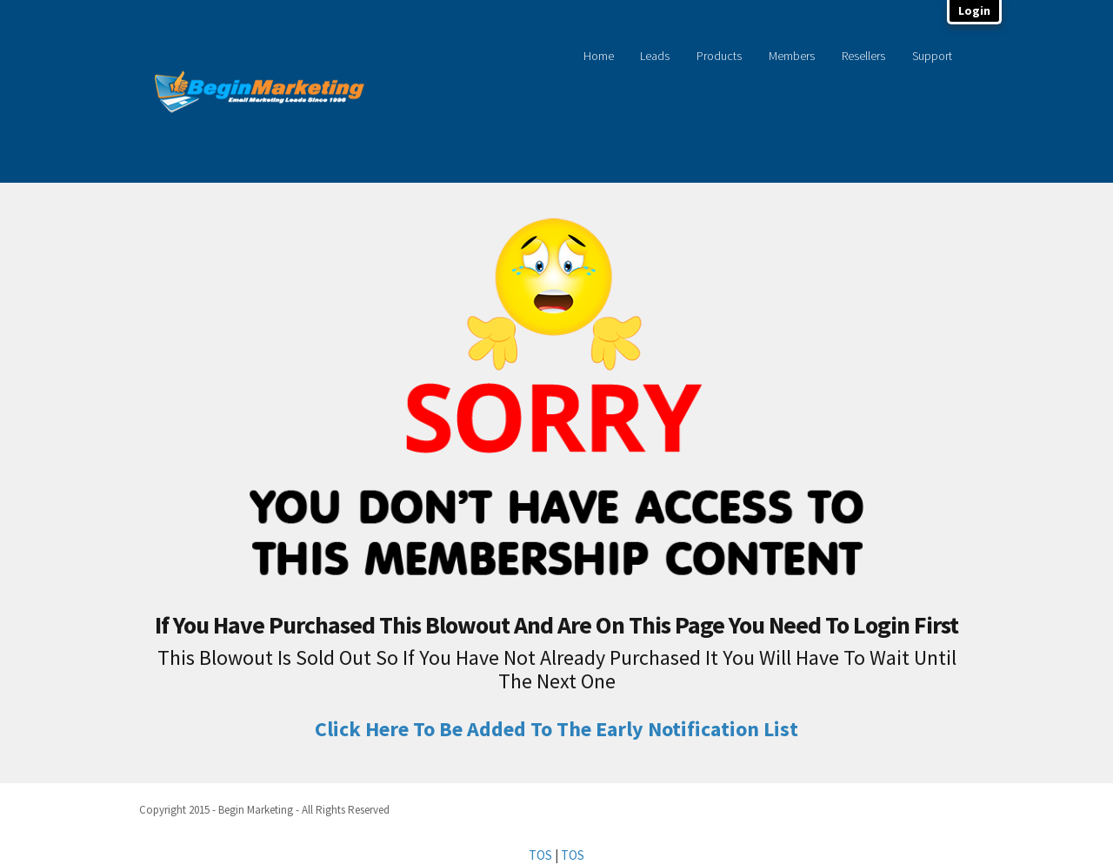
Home (598, 56)
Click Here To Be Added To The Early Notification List (556, 728)
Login (974, 10)
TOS (540, 855)
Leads (655, 56)
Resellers (863, 56)
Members (792, 56)
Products (719, 56)
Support (932, 56)
